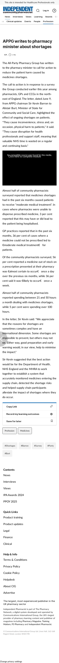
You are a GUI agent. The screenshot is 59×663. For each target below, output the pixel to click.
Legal (6, 530)
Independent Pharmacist (40, 624)
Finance (8, 537)
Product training (13, 517)
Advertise (9, 592)
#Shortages (10, 445)
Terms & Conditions (15, 559)
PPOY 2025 (10, 501)
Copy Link (29, 406)
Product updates (13, 524)
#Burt (7, 453)
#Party (50, 445)
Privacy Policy (11, 566)
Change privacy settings (11, 661)
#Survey (38, 445)
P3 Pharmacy (18, 624)
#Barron (25, 445)
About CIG (9, 586)
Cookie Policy (11, 572)
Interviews (9, 481)
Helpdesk (9, 579)
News (6, 475)
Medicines (25, 430)
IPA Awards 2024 (13, 495)
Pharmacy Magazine (31, 621)
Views (7, 488)
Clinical (7, 543)
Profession (9, 430)
